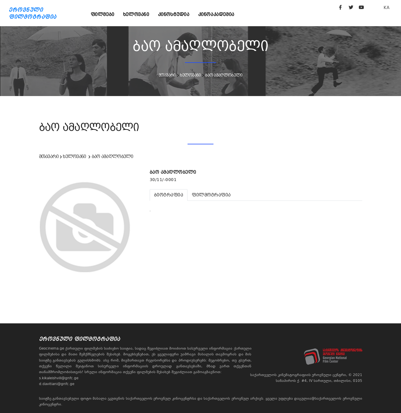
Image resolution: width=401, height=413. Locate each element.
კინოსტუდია (174, 14)
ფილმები (102, 14)
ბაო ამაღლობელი (223, 75)
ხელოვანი (136, 14)
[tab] (169, 195)
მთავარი (167, 75)
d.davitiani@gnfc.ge (56, 384)
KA (387, 7)
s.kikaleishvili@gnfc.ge (58, 378)
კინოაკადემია (216, 14)
